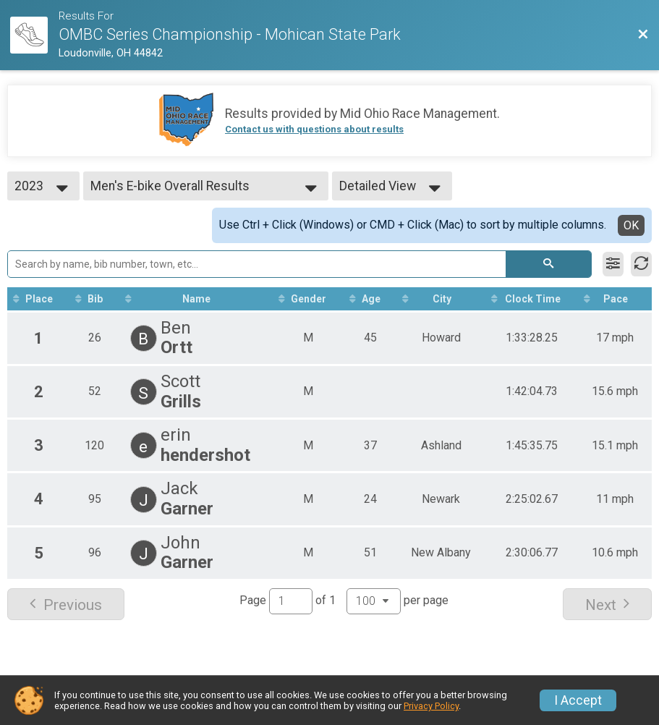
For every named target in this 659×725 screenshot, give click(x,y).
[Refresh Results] (641, 264)
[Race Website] (34, 35)
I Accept (578, 700)
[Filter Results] (613, 264)
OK (631, 225)
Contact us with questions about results (314, 129)
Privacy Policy (431, 705)
